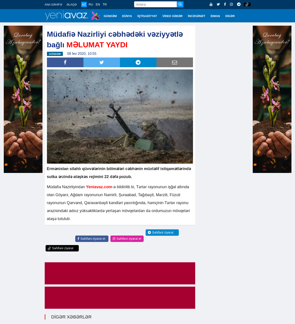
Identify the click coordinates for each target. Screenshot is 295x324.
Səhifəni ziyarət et (91, 238)
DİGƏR (230, 16)
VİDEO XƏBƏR (172, 16)
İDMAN (215, 16)
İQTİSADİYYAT (147, 16)
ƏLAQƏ (72, 4)
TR (105, 4)
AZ (84, 4)
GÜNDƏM (110, 16)
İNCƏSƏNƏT (196, 16)
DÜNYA (127, 16)
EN (98, 4)
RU (91, 4)
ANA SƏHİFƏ (53, 4)
